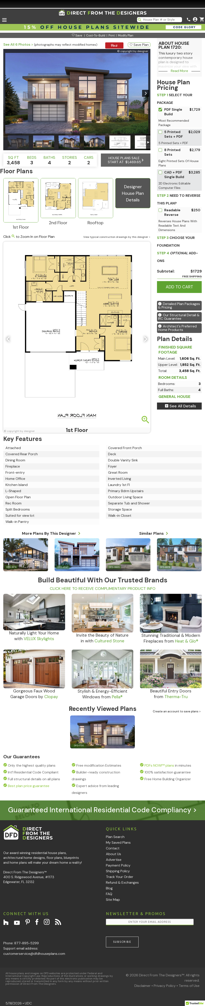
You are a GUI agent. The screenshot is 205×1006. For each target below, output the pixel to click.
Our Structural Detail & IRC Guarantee (179, 317)
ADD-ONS (177, 257)
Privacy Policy (165, 985)
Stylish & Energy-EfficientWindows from (102, 694)
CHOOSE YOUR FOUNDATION (176, 241)
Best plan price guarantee (28, 786)
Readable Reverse (172, 212)
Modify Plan (125, 35)
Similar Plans (153, 532)
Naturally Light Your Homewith (34, 635)
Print (112, 35)
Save (77, 35)
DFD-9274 (11, 567)
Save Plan (139, 44)
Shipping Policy (118, 871)
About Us (113, 854)
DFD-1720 (79, 745)
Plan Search (115, 836)
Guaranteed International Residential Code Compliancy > (102, 810)
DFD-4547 (62, 567)
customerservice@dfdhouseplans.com (34, 953)
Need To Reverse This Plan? (178, 199)
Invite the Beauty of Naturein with (102, 638)
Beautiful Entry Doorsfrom (170, 693)
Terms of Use (189, 985)
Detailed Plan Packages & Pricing (179, 306)
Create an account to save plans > (177, 711)
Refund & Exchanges (122, 882)
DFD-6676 (165, 567)
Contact (112, 848)
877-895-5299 (26, 943)
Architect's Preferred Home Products (177, 328)
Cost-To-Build (95, 35)
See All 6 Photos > (18, 44)
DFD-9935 (114, 567)
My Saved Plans (118, 842)
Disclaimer (142, 985)
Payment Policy (118, 865)
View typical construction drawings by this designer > (116, 237)
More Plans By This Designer (51, 532)
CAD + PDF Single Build (174, 174)
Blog (109, 888)
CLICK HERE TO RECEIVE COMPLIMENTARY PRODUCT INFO (102, 588)
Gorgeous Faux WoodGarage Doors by (34, 693)
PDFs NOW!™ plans (159, 765)
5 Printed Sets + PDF (173, 134)
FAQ (109, 894)
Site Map (113, 899)
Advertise (113, 859)
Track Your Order (119, 876)
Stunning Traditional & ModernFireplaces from (170, 638)
